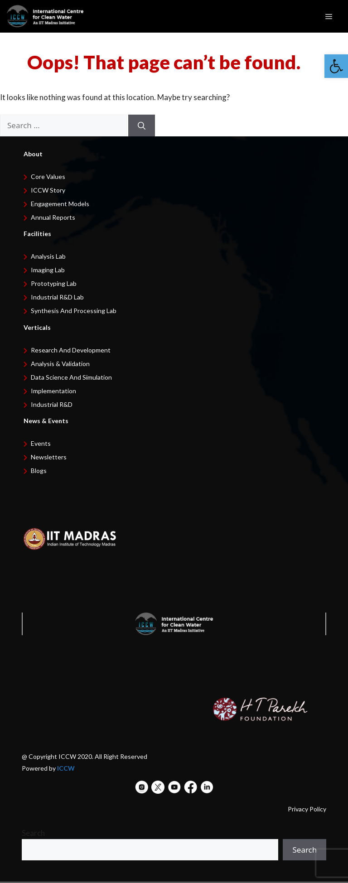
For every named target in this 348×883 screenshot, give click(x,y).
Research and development (71, 350)
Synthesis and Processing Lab (73, 310)
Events (41, 443)
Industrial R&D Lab (57, 297)
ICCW (66, 768)
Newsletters (49, 457)
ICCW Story (48, 190)
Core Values (48, 176)
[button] (336, 66)
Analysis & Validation (60, 363)
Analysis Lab (48, 256)
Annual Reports (53, 217)
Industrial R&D (51, 404)
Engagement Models (60, 203)
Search (33, 833)
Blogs (39, 470)
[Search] (141, 125)
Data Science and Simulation (71, 377)
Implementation (53, 391)
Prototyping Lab (54, 283)
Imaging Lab (48, 270)
